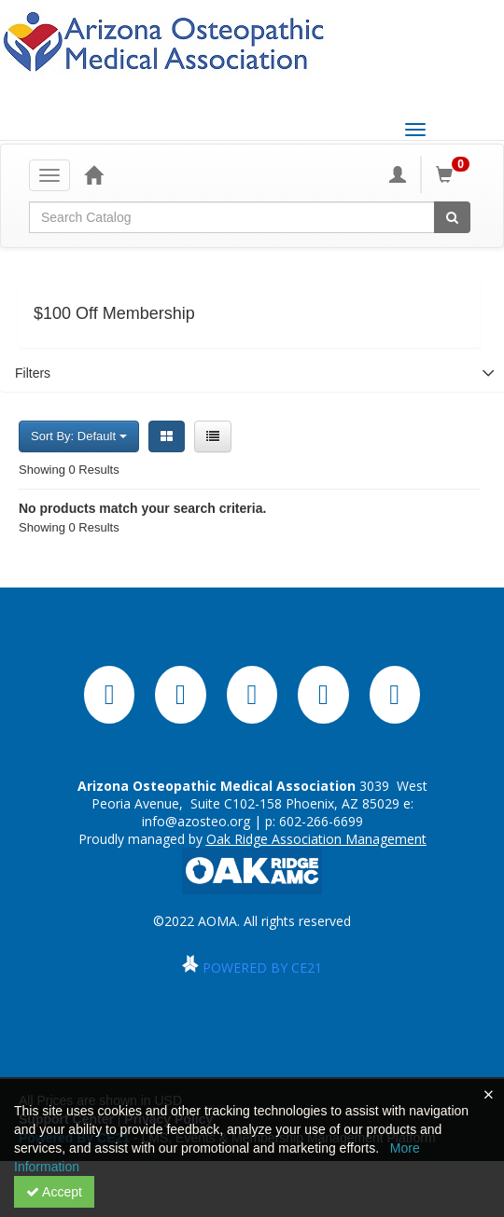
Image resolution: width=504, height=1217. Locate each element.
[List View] (212, 436)
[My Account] (397, 174)
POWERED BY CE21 (262, 967)
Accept (54, 1191)
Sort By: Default (79, 436)
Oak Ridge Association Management (316, 839)
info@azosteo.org (196, 821)
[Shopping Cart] (455, 174)
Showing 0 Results (69, 470)
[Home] (93, 174)
